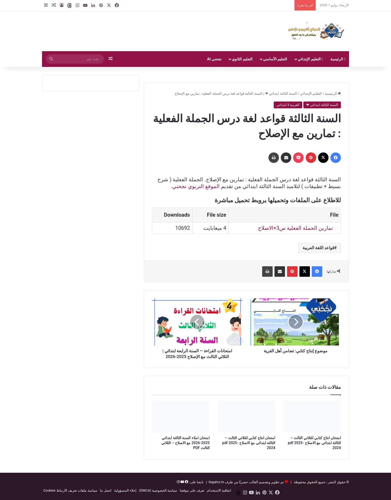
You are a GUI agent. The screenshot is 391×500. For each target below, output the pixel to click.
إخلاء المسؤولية (125, 490)
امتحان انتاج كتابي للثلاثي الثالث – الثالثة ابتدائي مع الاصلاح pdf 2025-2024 (314, 443)
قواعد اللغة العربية (318, 247)
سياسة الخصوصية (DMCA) (158, 490)
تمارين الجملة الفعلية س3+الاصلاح (295, 228)
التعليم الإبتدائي (310, 59)
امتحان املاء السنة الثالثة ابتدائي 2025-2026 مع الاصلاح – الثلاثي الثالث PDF (185, 443)
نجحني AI (214, 59)
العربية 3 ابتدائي (288, 105)
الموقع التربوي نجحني (196, 186)
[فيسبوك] (186, 482)
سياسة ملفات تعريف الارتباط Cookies (70, 490)
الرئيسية (337, 59)
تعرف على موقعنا (192, 490)
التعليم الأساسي (275, 59)
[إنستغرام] (178, 482)
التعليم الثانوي (242, 59)
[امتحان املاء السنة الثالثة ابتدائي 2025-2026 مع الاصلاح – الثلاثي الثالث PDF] (181, 416)
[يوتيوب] (182, 482)
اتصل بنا (106, 490)
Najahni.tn (216, 482)
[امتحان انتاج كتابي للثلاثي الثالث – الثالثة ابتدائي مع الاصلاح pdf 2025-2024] (312, 416)
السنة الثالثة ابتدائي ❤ (281, 93)
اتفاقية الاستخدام (219, 490)
